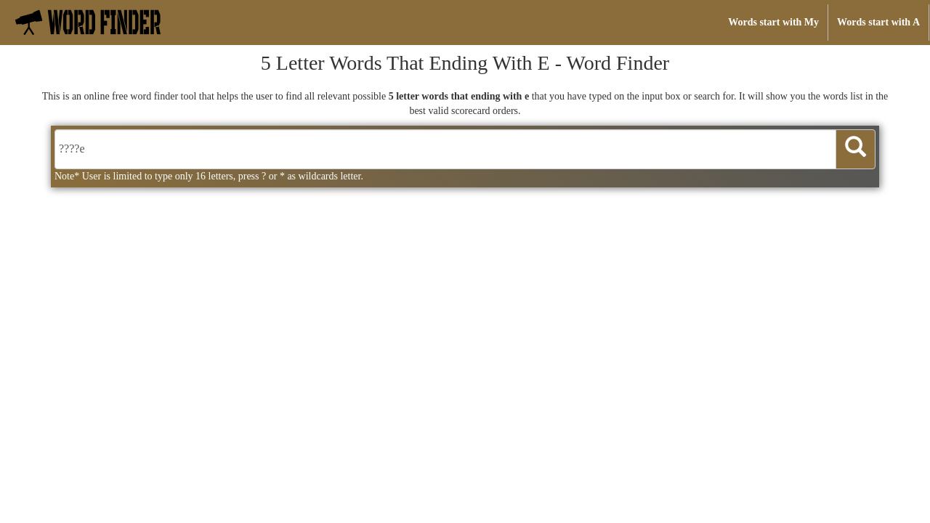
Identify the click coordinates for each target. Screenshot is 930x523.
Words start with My (773, 22)
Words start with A (878, 22)
